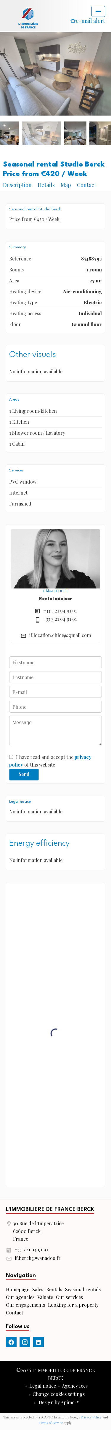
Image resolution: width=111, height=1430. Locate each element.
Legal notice (42, 1386)
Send (24, 774)
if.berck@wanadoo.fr (38, 1258)
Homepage (28, 18)
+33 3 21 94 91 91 (60, 610)
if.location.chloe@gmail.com (60, 635)
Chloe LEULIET (55, 591)
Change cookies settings (59, 1394)
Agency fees (75, 1386)
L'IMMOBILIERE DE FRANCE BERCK (50, 1209)
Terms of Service (51, 1423)
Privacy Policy (91, 1417)
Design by (59, 1402)
